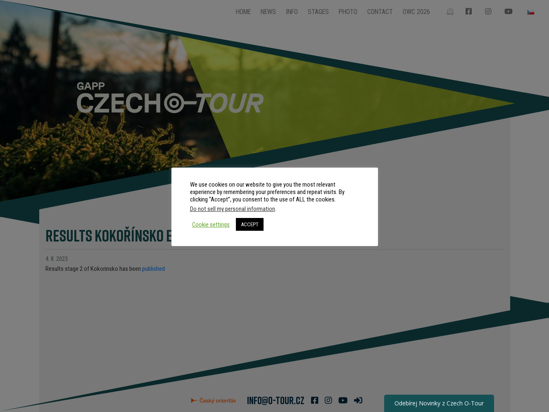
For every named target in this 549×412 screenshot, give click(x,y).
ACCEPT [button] (250, 224)
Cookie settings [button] (211, 224)
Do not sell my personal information (232, 209)
